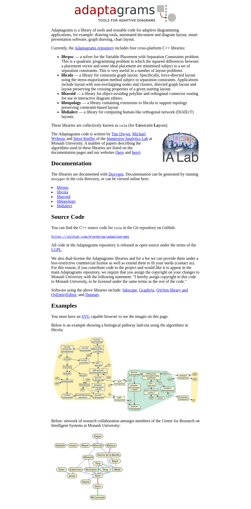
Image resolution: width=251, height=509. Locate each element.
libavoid (63, 196)
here (120, 152)
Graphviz (146, 290)
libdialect (64, 206)
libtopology (66, 201)
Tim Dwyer (120, 134)
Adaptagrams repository (94, 48)
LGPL (56, 249)
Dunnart (92, 295)
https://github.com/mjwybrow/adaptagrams (90, 236)
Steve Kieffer (84, 138)
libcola (62, 192)
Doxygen (115, 174)
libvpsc (63, 187)
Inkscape (129, 290)
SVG (85, 316)
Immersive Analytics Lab (127, 138)
